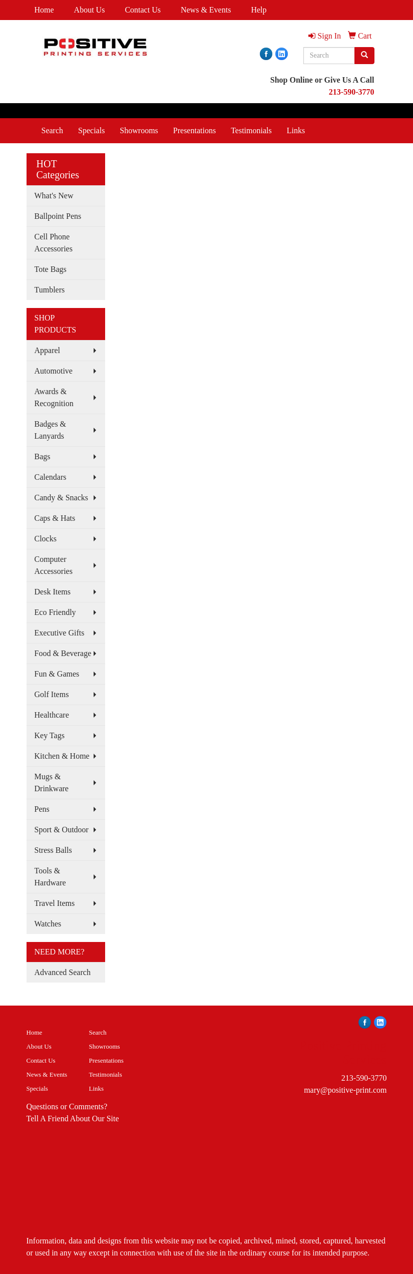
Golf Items (52, 694)
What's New (54, 195)
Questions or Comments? (67, 1106)
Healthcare (52, 715)
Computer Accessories (54, 565)
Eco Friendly (55, 612)
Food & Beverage (63, 653)
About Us (89, 10)
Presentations (194, 130)
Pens (42, 809)
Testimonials (251, 130)
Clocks (46, 538)
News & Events (206, 10)
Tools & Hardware (50, 876)
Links (296, 130)
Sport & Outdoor (62, 829)
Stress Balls (53, 850)
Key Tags (50, 735)
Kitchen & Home (62, 756)
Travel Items (55, 903)
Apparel (48, 350)
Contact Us (143, 10)
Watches (48, 923)
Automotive (54, 371)
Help (258, 10)
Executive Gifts (60, 632)
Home (44, 10)
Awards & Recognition (54, 397)
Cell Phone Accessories (54, 242)
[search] (364, 55)
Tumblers (50, 289)
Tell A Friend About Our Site (73, 1118)
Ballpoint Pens (58, 216)
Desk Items (53, 591)
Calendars (51, 477)
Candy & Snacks (62, 497)
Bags (43, 456)
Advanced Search (63, 972)
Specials (91, 130)
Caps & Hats (55, 518)
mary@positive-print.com (345, 1090)
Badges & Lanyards (51, 430)
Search (53, 130)
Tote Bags (51, 269)
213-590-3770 (364, 1078)
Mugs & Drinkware (52, 782)
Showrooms (139, 130)
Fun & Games (57, 674)
